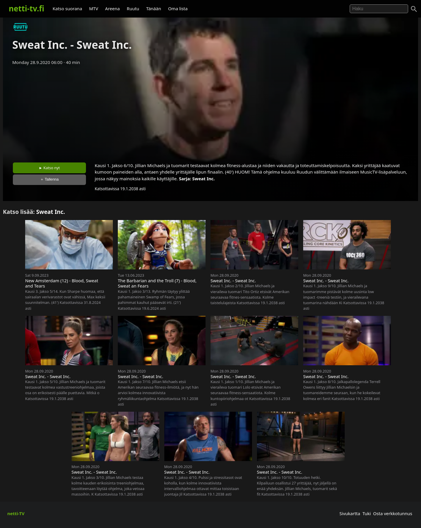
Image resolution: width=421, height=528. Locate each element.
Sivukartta (349, 513)
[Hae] (379, 8)
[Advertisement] (210, 112)
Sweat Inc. (203, 178)
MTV (93, 8)
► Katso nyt (49, 167)
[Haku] (414, 9)
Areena (112, 8)
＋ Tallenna (49, 179)
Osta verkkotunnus (392, 513)
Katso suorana (67, 8)
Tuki (367, 513)
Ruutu (133, 8)
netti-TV (16, 513)
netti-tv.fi (26, 8)
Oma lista (178, 8)
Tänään (153, 8)
